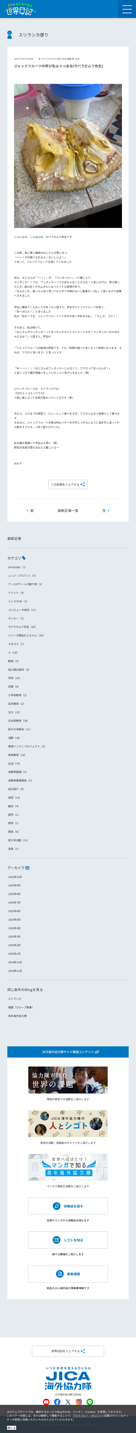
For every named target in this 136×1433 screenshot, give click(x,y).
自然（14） (15, 797)
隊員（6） (14, 832)
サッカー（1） (16, 618)
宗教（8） (14, 686)
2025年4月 (14, 928)
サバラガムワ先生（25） (22, 627)
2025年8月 (14, 894)
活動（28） (15, 738)
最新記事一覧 (68, 510)
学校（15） (15, 678)
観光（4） (14, 806)
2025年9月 (14, 885)
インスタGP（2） (18, 601)
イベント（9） (16, 593)
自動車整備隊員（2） (20, 780)
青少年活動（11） (19, 840)
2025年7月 (14, 902)
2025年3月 (14, 936)
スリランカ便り (33, 35)
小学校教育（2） (18, 695)
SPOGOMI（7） (17, 567)
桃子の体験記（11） (20, 729)
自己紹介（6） (16, 789)
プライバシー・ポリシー (87, 1415)
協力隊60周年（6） (19, 670)
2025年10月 (15, 877)
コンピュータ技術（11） (22, 610)
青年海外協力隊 (17, 1016)
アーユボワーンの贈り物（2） (26, 584)
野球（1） (14, 823)
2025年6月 (14, 911)
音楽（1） (14, 849)
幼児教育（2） (16, 704)
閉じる (12, 1428)
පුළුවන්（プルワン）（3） (22, 575)
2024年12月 (15, 962)
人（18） (13, 652)
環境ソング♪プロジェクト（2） (27, 746)
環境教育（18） (17, 755)
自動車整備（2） (18, 772)
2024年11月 (15, 971)
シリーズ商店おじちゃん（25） (26, 635)
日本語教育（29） (19, 721)
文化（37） (15, 712)
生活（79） (15, 763)
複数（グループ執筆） (21, 1007)
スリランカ (14, 999)
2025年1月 (14, 954)
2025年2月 (14, 945)
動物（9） (14, 661)
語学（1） (14, 815)
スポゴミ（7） (16, 644)
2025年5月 (14, 919)
